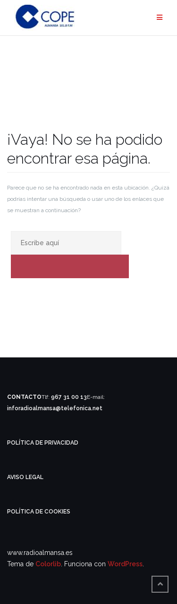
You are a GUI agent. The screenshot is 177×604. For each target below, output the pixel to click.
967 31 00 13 (69, 397)
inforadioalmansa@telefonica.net (54, 408)
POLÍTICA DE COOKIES (38, 511)
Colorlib (48, 564)
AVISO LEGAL (25, 477)
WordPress (125, 564)
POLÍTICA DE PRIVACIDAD (42, 442)
